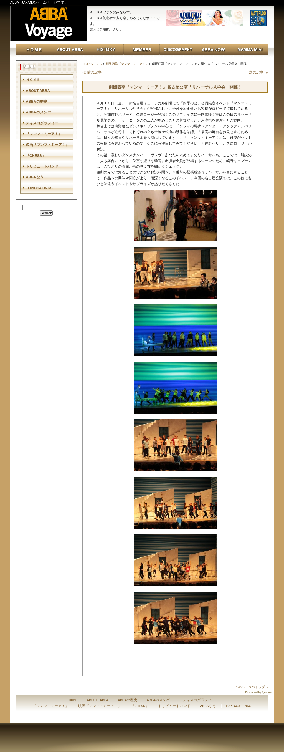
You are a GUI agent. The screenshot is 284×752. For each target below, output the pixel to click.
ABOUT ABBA (38, 91)
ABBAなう (35, 177)
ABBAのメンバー (40, 112)
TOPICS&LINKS (238, 706)
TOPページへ (93, 63)
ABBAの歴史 (36, 101)
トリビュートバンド (42, 166)
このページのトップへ (251, 687)
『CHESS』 (35, 155)
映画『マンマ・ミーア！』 (47, 145)
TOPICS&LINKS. (40, 188)
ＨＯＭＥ (33, 80)
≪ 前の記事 (92, 72)
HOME (73, 700)
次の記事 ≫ (258, 72)
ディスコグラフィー (42, 123)
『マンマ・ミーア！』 (44, 134)
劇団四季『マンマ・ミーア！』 (127, 63)
